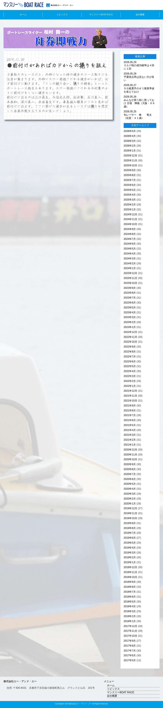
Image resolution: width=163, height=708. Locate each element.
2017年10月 (130, 635)
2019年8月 (130, 528)
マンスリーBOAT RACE (101, 14)
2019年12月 (130, 508)
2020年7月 (130, 474)
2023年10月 (130, 283)
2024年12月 (130, 214)
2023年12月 (130, 273)
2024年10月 (130, 224)
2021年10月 (130, 400)
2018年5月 (130, 601)
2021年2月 (130, 439)
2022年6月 (130, 361)
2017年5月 (130, 660)
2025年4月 (130, 194)
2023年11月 (130, 278)
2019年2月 (130, 557)
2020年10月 (130, 459)
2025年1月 (130, 209)
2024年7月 (130, 239)
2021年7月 (130, 415)
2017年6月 (130, 655)
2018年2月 (130, 616)
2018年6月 (130, 596)
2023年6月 (130, 302)
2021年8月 (130, 410)
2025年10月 (130, 165)
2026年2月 (130, 145)
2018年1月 (130, 621)
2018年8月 (130, 586)
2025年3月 (130, 199)
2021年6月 (130, 420)
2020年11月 (130, 454)
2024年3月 (130, 258)
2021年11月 (130, 395)
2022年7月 (130, 356)
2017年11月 (130, 631)
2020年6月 (130, 479)
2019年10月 (130, 518)
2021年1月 (130, 444)
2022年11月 (130, 337)
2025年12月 (130, 155)
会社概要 (140, 14)
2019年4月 (130, 547)
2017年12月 (130, 626)
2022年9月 (130, 346)
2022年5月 (130, 366)
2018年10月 (130, 577)
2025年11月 (130, 160)
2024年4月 (130, 253)
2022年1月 (130, 386)
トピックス (62, 14)
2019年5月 (130, 542)
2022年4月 (130, 371)
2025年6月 (130, 185)
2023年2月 (130, 322)
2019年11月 (130, 513)
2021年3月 (130, 434)
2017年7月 (130, 650)
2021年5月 (130, 425)
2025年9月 (130, 170)
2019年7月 (130, 533)
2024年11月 (130, 219)
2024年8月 (130, 234)
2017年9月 (130, 640)
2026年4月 (130, 136)
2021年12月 (130, 390)
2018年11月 (130, 572)
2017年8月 (130, 645)
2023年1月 (130, 327)
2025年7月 (130, 180)
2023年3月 (130, 317)
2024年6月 (130, 243)
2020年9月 (130, 464)
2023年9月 (130, 288)
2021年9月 (130, 405)
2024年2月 (130, 263)
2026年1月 (130, 150)
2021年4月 (130, 430)
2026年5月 (130, 131)
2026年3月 (130, 141)
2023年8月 (130, 292)
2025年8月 (130, 175)
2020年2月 (130, 498)
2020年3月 (130, 493)
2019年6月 (130, 537)
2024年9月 (130, 229)
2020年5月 (130, 484)
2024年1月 (130, 268)
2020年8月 (130, 469)
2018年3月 (130, 611)
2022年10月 (130, 341)
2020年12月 (130, 449)
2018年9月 (130, 582)
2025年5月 (130, 190)
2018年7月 (130, 591)
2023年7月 (130, 297)
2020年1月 (130, 503)
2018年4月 (130, 606)
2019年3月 (130, 552)
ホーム (23, 14)
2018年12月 (130, 567)
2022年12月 (130, 332)
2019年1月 (130, 562)
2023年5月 (130, 307)
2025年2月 (130, 204)
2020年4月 (130, 488)
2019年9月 (130, 523)
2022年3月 (130, 376)
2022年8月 (130, 351)
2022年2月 (130, 381)
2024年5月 (130, 248)
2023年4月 (130, 312)
